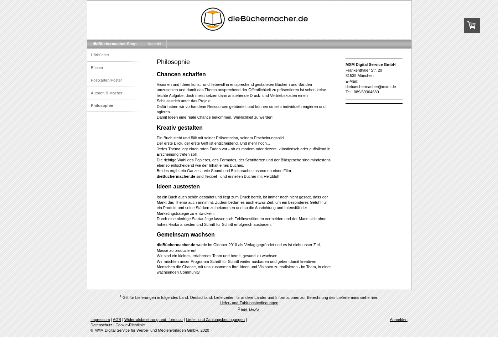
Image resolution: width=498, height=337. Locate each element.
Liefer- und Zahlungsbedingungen (249, 303)
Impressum (100, 319)
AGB (117, 319)
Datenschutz (101, 325)
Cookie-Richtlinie (130, 325)
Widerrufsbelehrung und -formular (153, 319)
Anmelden (399, 319)
